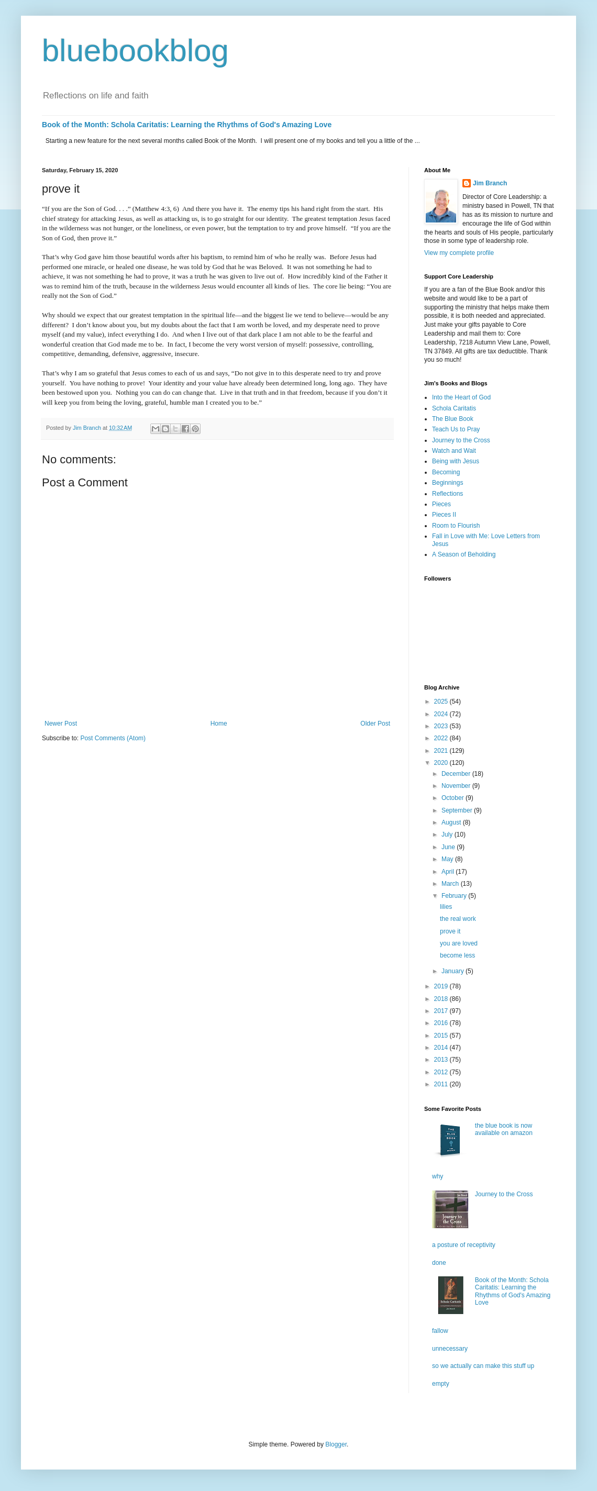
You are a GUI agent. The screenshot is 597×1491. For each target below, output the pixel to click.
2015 (442, 1035)
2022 (442, 738)
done (439, 1262)
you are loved (459, 943)
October (453, 798)
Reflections (447, 493)
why (437, 1176)
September (457, 810)
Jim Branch (490, 183)
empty (440, 1383)
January (453, 971)
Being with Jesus (455, 461)
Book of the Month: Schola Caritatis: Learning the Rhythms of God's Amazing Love (186, 124)
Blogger (336, 1444)
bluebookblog (135, 50)
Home (219, 723)
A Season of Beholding (463, 554)
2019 (442, 986)
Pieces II (444, 514)
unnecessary (450, 1348)
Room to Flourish (456, 525)
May (448, 859)
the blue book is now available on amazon (504, 1129)
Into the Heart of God (461, 397)
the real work (458, 918)
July (448, 834)
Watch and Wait (454, 450)
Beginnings (447, 482)
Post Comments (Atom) (113, 738)
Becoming (446, 472)
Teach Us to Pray (456, 429)
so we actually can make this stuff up (483, 1366)
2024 (442, 714)
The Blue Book (452, 418)
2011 (442, 1084)
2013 (442, 1059)
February (454, 895)
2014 (442, 1047)
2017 (442, 1011)
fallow (440, 1330)
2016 (442, 1023)
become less (457, 955)
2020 (442, 762)
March (451, 883)
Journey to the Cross (461, 440)
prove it (450, 931)
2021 (442, 750)
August (452, 822)
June (449, 847)
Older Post (375, 723)
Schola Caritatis (454, 408)
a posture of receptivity (463, 1245)
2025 (442, 701)
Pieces (441, 504)
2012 (442, 1072)
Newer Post (61, 723)
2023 (442, 726)
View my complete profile (459, 253)
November (456, 785)
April (448, 871)
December (456, 773)
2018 (442, 999)
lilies (446, 906)
